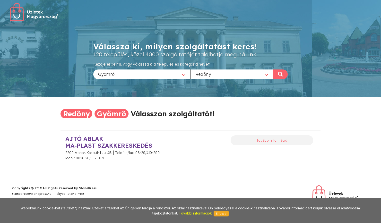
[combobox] (141, 74)
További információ (271, 140)
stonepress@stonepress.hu (31, 194)
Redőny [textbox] (203, 74)
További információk (195, 213)
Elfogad (221, 213)
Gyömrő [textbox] (106, 74)
